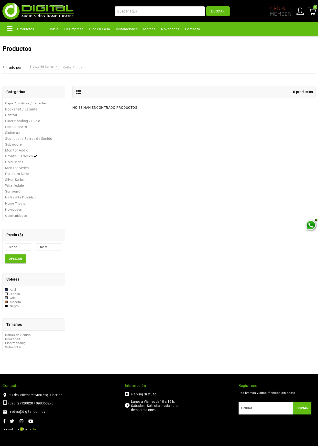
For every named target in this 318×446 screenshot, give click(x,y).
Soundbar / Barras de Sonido (28, 139)
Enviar (302, 408)
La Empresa (74, 29)
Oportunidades (16, 216)
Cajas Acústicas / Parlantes (26, 103)
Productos (20, 29)
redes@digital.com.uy (27, 411)
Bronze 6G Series (22, 156)
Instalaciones (127, 29)
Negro (12, 306)
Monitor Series (17, 168)
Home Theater (15, 203)
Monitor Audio (16, 150)
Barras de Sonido (18, 335)
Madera (13, 302)
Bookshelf (13, 339)
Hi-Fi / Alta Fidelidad (20, 197)
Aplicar (15, 259)
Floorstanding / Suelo (22, 121)
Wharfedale (14, 185)
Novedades (170, 29)
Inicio (54, 29)
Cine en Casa (99, 29)
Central (11, 115)
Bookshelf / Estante (21, 109)
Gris (10, 298)
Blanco (12, 294)
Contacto (192, 29)
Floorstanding (15, 343)
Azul (10, 290)
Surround (12, 191)
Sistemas (12, 133)
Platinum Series (18, 174)
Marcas (149, 29)
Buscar (218, 11)
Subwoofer (14, 144)
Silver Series (15, 180)
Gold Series (14, 162)
